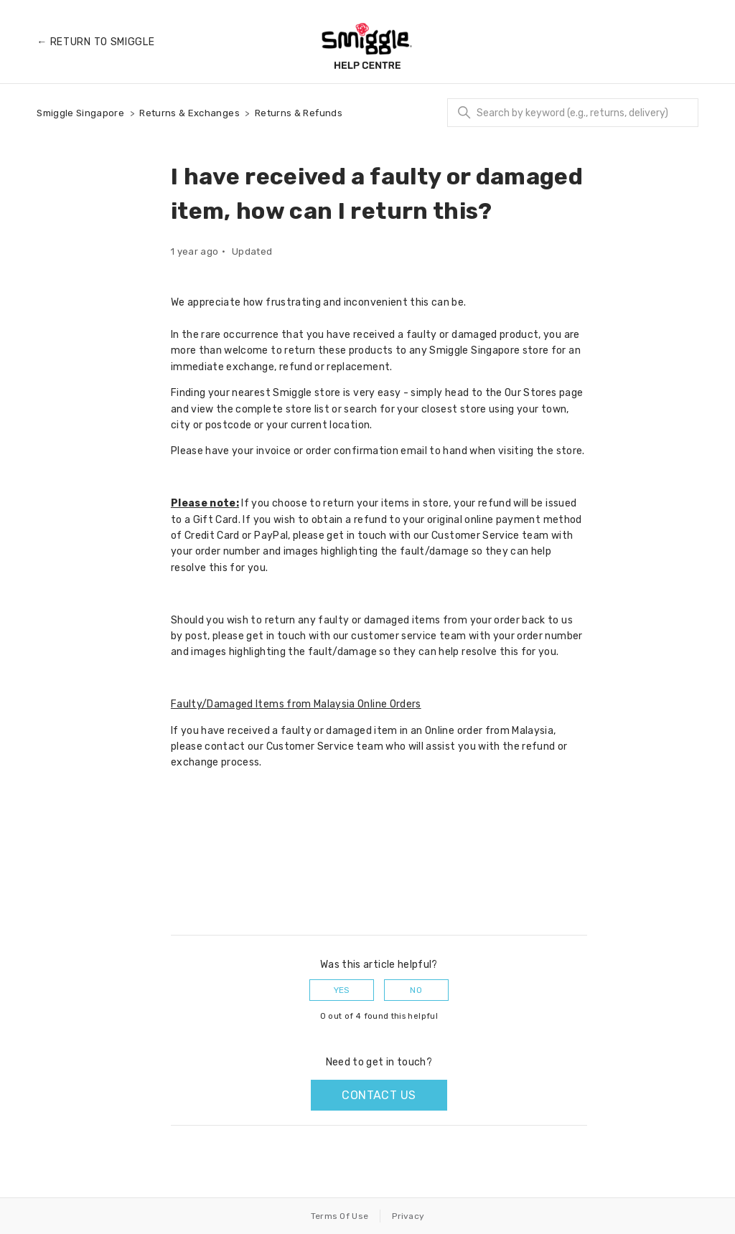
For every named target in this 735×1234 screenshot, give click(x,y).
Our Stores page (544, 393)
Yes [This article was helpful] (342, 990)
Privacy (408, 1216)
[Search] (572, 112)
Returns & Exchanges (189, 113)
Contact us (379, 1095)
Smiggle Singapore (80, 113)
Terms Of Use (340, 1216)
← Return (95, 42)
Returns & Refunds (298, 113)
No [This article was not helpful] (416, 990)
